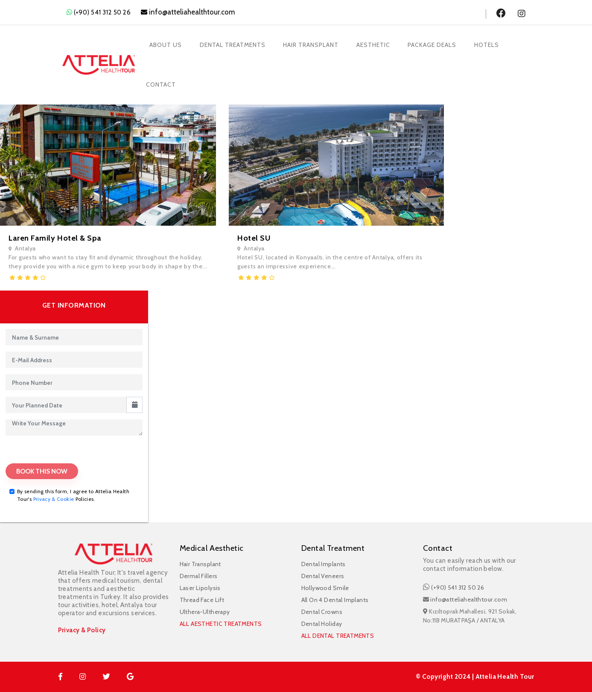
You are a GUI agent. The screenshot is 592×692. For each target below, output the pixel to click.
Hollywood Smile (325, 588)
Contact (162, 80)
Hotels (491, 43)
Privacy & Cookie (53, 499)
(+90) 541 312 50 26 (102, 12)
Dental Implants (323, 564)
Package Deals (436, 43)
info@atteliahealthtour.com (468, 599)
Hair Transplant (313, 43)
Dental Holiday (321, 624)
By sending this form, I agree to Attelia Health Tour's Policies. (73, 495)
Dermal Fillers (199, 576)
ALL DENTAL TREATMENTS (337, 636)
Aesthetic (377, 43)
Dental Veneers (322, 576)
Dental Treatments (234, 43)
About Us (166, 43)
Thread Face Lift (202, 600)
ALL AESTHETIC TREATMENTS (221, 624)
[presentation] (51, 453)
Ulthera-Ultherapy (205, 612)
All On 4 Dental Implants (335, 600)
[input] (66, 405)
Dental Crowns (321, 612)
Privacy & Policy (82, 630)
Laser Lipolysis (200, 588)
